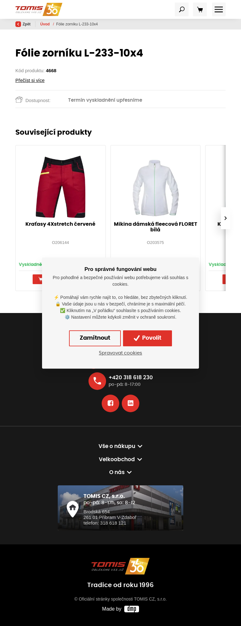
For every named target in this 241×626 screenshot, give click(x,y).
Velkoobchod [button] (117, 459)
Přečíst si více (30, 80)
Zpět (22, 24)
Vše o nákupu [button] (117, 446)
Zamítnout (95, 338)
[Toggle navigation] (182, 9)
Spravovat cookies (120, 353)
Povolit (147, 338)
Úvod (45, 24)
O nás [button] (117, 472)
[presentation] (225, 218)
